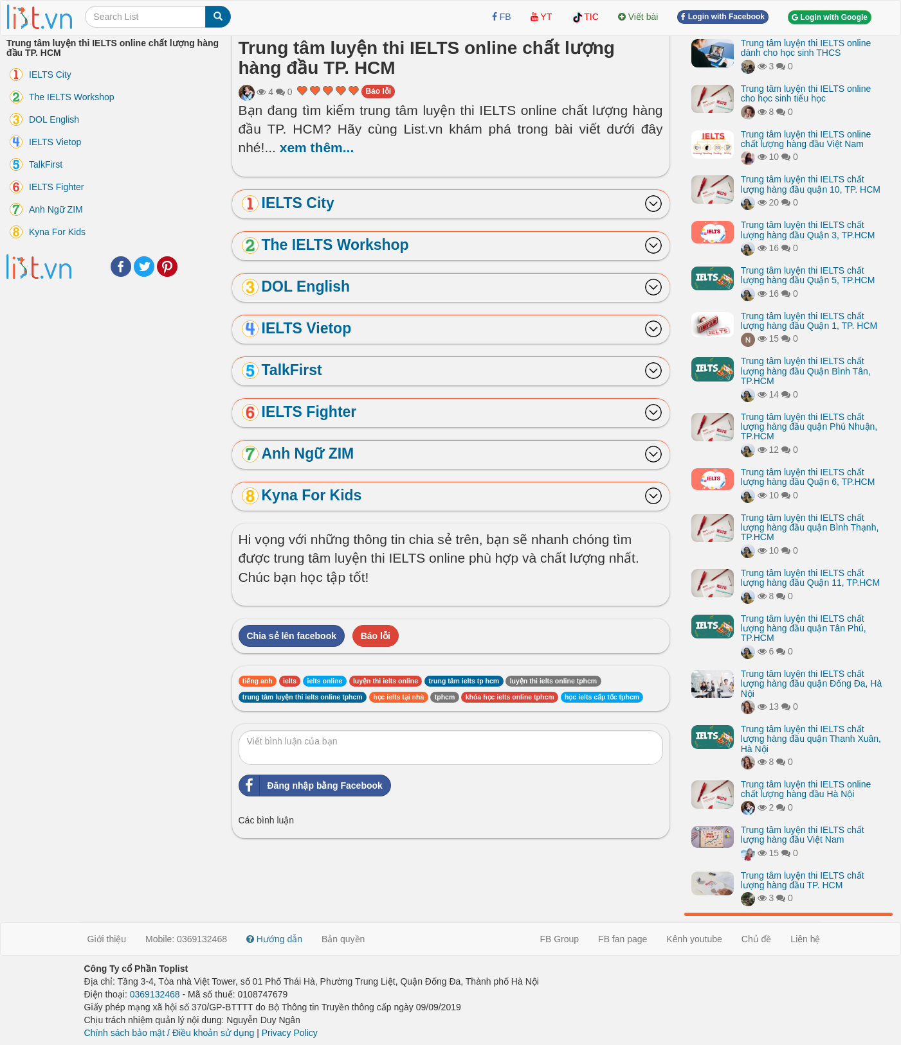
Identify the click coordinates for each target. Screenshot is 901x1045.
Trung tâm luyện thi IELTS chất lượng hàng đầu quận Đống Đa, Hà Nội (811, 684)
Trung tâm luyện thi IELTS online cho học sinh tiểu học (806, 93)
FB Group (559, 939)
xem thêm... (317, 147)
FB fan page (622, 939)
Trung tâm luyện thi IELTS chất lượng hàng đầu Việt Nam (802, 835)
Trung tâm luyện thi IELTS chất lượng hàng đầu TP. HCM (802, 880)
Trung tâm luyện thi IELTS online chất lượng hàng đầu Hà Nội (806, 789)
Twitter (144, 266)
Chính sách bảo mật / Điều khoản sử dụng (169, 1033)
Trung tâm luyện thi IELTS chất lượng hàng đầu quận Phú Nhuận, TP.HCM (809, 427)
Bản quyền (343, 939)
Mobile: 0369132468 (186, 939)
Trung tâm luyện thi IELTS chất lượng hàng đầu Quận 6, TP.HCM (808, 477)
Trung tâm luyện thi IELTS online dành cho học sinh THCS (806, 48)
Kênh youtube (694, 939)
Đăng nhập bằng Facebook (311, 785)
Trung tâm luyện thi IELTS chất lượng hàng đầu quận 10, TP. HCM (810, 184)
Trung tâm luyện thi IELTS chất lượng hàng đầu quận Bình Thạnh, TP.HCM (810, 528)
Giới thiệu (107, 939)
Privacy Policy (290, 1033)
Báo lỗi (378, 91)
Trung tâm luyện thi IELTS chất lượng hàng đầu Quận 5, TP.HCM (808, 275)
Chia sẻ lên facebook (291, 636)
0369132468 (155, 994)
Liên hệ (805, 939)
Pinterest (167, 266)
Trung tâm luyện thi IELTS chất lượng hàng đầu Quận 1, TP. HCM (809, 321)
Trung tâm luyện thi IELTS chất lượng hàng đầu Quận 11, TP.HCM (810, 578)
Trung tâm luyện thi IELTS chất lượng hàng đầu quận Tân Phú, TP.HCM (803, 628)
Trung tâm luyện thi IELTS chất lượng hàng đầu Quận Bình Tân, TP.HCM (806, 371)
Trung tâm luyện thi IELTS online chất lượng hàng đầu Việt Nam (806, 139)
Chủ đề (757, 939)
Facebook (121, 266)
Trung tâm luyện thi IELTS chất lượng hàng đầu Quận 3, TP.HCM (808, 230)
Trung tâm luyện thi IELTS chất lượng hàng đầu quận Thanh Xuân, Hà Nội (811, 739)
